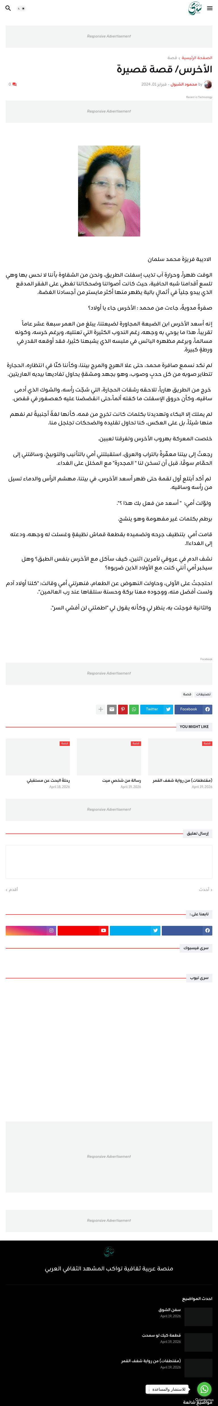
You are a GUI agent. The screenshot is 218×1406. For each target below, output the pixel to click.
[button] (210, 8)
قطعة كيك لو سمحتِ (161, 1335)
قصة (172, 58)
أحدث (204, 890)
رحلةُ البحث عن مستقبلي (48, 780)
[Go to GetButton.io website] (204, 1400)
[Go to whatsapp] (204, 1389)
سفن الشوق (169, 1310)
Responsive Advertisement (109, 36)
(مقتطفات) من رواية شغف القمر (182, 780)
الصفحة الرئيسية (197, 58)
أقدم (13, 890)
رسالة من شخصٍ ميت (121, 780)
